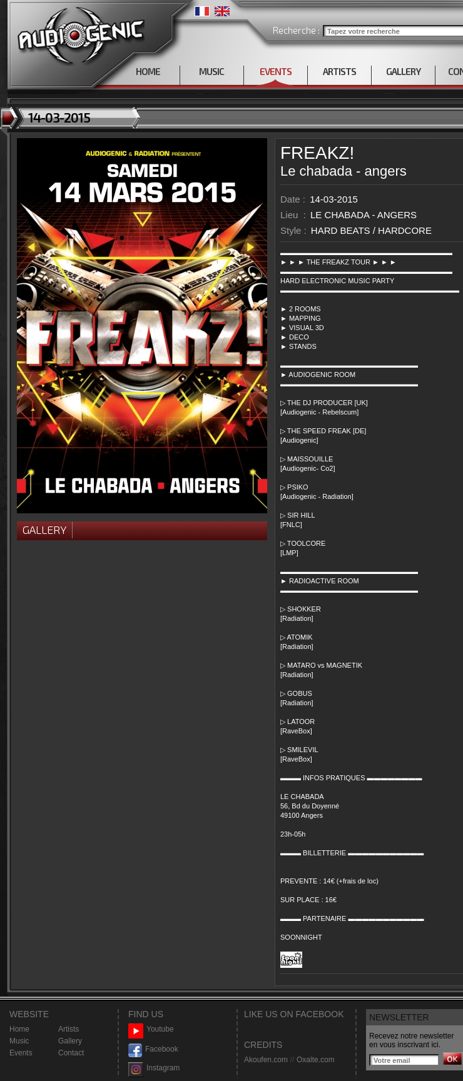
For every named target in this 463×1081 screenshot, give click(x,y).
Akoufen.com (266, 1059)
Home (19, 1029)
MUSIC (211, 71)
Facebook (153, 1049)
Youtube (151, 1029)
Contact (71, 1052)
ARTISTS (339, 71)
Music (19, 1041)
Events (21, 1052)
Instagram (154, 1068)
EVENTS (276, 71)
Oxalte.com (316, 1059)
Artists (68, 1029)
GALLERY (403, 71)
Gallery (44, 529)
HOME (148, 71)
